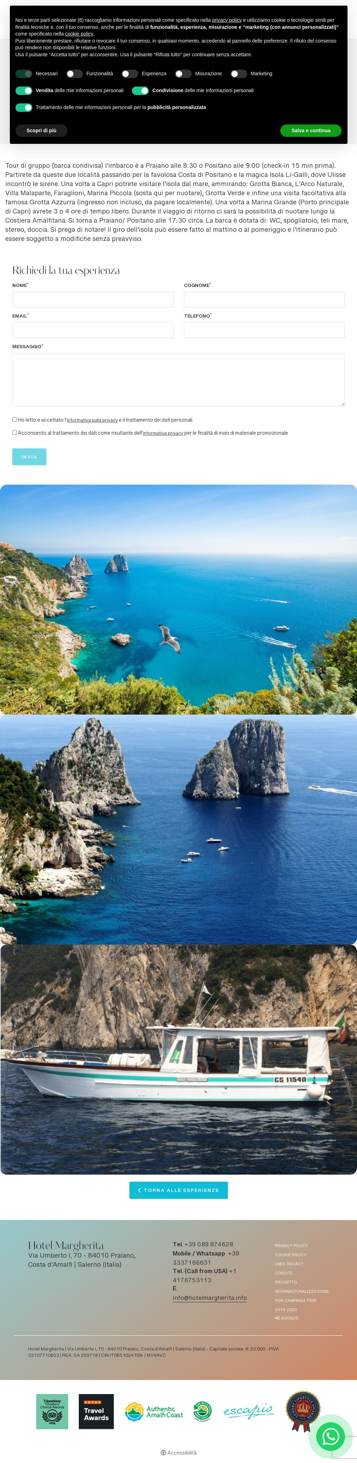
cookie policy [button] (79, 34)
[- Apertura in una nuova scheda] (330, 1436)
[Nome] (92, 299)
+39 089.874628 (208, 1244)
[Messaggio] (178, 379)
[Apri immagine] (178, 600)
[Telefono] (264, 330)
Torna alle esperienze (181, 1192)
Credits (283, 1273)
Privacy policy (291, 1246)
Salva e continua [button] (311, 130)
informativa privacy (163, 433)
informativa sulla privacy (92, 420)
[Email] (92, 330)
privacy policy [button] (227, 20)
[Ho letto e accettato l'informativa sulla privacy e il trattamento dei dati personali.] (14, 419)
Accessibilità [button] (182, 1453)
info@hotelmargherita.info (210, 1298)
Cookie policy (290, 1255)
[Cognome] (264, 299)
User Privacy (289, 1264)
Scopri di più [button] (42, 130)
